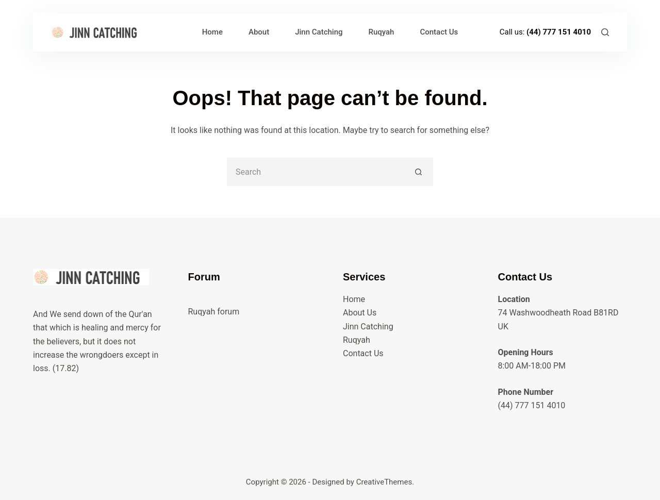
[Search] (605, 32)
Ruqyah (381, 32)
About (259, 32)
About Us (359, 313)
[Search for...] (316, 172)
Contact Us (439, 32)
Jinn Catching (318, 32)
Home (212, 32)
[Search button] (419, 172)
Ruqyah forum (214, 311)
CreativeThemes (384, 482)
